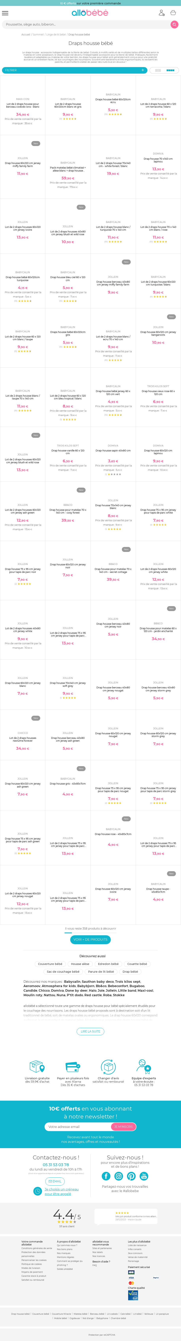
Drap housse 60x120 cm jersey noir (68, 566)
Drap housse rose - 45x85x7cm (113, 834)
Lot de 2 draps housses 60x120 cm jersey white (158, 570)
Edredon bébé (108, 964)
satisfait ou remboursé (108, 1071)
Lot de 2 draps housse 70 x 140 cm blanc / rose (158, 228)
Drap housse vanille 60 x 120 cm (67, 452)
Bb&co (101, 986)
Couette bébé (137, 964)
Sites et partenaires (102, 1248)
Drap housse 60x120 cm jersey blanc (23, 684)
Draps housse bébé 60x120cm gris (68, 333)
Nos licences (98, 1256)
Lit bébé (137, 1314)
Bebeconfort (118, 986)
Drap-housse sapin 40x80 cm (113, 450)
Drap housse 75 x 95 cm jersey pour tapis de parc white (158, 511)
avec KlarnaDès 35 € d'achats (73, 1073)
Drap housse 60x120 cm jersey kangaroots (158, 333)
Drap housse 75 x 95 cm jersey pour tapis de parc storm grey (158, 789)
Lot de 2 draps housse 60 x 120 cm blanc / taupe (23, 338)
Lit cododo (112, 1314)
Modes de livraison (30, 1268)
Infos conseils (134, 1249)
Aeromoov (31, 986)
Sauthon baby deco (98, 982)
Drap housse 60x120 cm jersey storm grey (158, 735)
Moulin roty (32, 995)
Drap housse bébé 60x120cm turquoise (23, 278)
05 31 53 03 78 (143, 1085)
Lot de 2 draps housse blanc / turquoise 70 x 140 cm (113, 228)
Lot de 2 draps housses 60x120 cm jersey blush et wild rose (23, 461)
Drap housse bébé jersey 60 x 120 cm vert (113, 392)
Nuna (61, 995)
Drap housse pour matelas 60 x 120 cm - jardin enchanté (158, 630)
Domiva (57, 990)
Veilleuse (148, 1314)
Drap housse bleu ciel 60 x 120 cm (67, 278)
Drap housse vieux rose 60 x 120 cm (158, 392)
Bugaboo (137, 986)
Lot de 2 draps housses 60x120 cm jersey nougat (23, 895)
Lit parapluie (162, 1314)
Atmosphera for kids (59, 986)
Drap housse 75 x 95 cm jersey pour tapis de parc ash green (23, 840)
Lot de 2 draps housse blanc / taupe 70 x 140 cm (23, 397)
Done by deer (76, 990)
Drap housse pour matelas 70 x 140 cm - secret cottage (113, 570)
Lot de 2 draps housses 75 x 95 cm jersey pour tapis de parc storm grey (68, 846)
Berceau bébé (97, 1314)
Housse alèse (80, 964)
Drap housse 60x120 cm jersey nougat (113, 735)
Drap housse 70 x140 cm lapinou (158, 160)
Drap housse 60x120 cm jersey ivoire (113, 890)
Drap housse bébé (20, 1314)
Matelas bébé (80, 1314)
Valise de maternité (137, 1257)
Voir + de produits (90, 939)
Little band (127, 990)
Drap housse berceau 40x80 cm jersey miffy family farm (113, 283)
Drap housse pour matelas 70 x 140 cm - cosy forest (67, 511)
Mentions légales (65, 1257)
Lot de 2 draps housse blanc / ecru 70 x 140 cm (113, 338)
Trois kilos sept (127, 982)
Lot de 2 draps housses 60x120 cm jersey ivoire (23, 228)
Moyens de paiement (32, 1272)
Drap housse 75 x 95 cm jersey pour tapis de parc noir (23, 570)
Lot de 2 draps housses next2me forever (22, 739)
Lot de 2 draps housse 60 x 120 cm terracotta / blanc (158, 105)
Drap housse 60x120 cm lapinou (158, 452)
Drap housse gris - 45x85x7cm (68, 783)
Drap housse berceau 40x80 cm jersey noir (113, 625)
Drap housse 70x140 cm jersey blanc (113, 507)
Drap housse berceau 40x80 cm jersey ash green (68, 739)
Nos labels (97, 1252)
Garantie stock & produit (33, 1276)
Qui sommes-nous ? (67, 1245)
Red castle (93, 995)
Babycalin (72, 982)
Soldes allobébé (65, 1269)
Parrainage (133, 1261)
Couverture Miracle (61, 1314)
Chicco (44, 990)
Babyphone (102, 1318)
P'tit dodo (75, 995)
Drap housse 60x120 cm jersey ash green (23, 785)
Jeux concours (135, 1253)
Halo (92, 990)
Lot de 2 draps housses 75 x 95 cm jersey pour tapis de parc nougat (68, 901)
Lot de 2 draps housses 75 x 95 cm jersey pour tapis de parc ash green (158, 846)
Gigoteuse (75, 1318)
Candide (30, 990)
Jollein (111, 990)
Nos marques (63, 1253)
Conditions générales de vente (36, 1248)
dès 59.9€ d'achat (37, 1073)
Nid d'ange (88, 1318)
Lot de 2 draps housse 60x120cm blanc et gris (67, 105)
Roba (107, 995)
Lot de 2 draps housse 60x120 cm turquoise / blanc (158, 283)
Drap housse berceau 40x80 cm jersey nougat (113, 689)
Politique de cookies (31, 1264)
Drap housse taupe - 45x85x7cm (158, 890)
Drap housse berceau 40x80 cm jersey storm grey (158, 689)
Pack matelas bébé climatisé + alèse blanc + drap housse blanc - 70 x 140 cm (68, 170)
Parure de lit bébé (101, 971)
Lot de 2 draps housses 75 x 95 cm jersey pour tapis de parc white (68, 635)
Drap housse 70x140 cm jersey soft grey (68, 684)
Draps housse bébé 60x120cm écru (113, 101)
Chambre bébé (118, 1318)
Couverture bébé (50, 964)
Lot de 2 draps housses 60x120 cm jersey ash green (23, 511)
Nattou (49, 995)
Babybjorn (85, 986)
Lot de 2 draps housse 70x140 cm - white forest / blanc (113, 164)
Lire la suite (90, 1031)
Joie (101, 990)
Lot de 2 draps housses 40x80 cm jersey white (22, 630)
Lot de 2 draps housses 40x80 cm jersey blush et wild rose (68, 233)
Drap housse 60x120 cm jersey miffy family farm (23, 164)
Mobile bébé (60, 1318)
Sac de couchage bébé (63, 971)
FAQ (94, 1265)
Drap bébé (130, 971)
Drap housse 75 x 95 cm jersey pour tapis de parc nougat (113, 789)
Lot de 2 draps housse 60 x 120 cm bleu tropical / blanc (68, 397)
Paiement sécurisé (139, 1267)
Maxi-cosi (145, 990)
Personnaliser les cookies (34, 1260)
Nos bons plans (64, 1249)
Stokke (119, 995)
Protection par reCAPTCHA (102, 1335)
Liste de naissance (137, 1245)
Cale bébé (125, 1314)
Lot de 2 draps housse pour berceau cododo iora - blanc (22, 105)
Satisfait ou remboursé (32, 1280)
